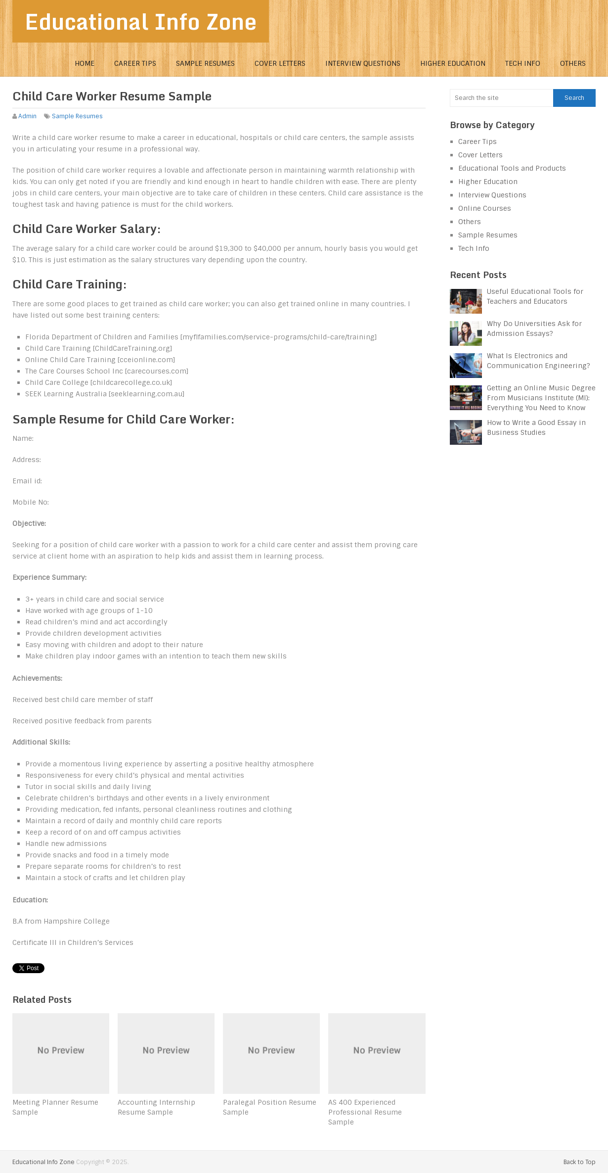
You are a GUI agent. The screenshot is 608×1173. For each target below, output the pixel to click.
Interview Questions (362, 63)
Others (573, 63)
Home (84, 63)
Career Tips (135, 63)
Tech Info (522, 63)
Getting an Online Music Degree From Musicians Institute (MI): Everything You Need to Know (541, 397)
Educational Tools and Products (512, 168)
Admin (27, 116)
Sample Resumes (205, 63)
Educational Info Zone (141, 21)
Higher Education (452, 63)
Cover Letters (280, 63)
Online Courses (484, 208)
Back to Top (580, 1162)
